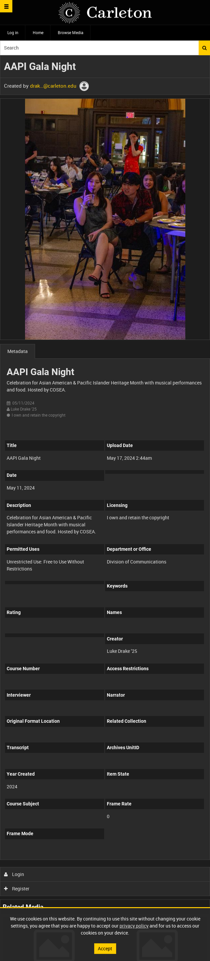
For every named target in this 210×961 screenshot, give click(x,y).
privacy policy (134, 926)
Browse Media (70, 32)
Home (38, 32)
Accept (105, 948)
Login (14, 874)
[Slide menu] (6, 6)
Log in (12, 32)
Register (17, 888)
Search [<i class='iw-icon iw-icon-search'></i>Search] (204, 48)
